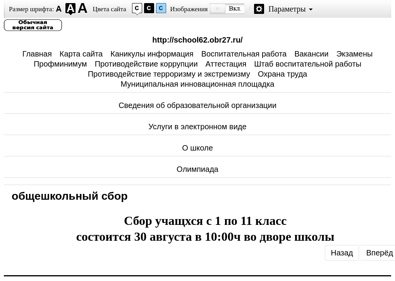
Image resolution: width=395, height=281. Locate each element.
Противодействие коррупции (146, 64)
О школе (197, 148)
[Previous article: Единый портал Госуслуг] (342, 252)
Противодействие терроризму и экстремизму (169, 74)
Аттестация (226, 64)
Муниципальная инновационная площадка (198, 84)
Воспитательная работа (244, 54)
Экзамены (354, 54)
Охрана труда (282, 74)
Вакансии (311, 54)
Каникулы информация (151, 54)
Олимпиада (197, 169)
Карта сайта (81, 54)
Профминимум (60, 64)
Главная (37, 54)
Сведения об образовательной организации (197, 105)
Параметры (287, 9)
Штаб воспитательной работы (307, 64)
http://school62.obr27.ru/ (197, 40)
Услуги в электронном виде (197, 126)
